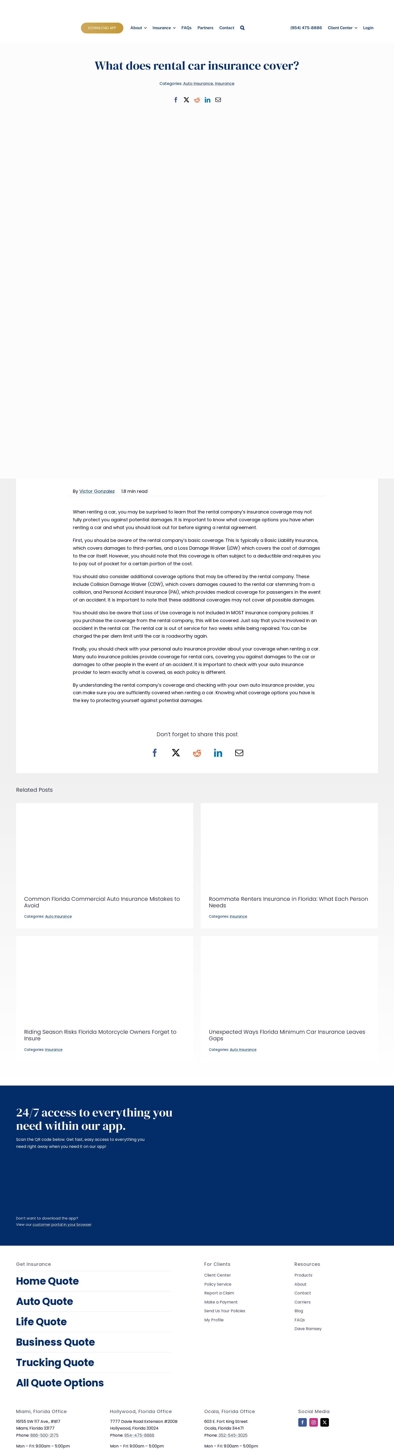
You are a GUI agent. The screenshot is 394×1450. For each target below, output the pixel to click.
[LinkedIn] (207, 100)
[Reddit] (197, 100)
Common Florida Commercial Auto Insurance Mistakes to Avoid (102, 902)
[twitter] (324, 1422)
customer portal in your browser (62, 1224)
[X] (186, 100)
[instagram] (313, 1422)
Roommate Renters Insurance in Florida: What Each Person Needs (288, 902)
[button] (242, 28)
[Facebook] (176, 100)
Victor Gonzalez (97, 491)
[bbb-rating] (310, 1444)
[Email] (218, 100)
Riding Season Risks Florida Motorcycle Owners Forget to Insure (100, 1035)
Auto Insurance (198, 83)
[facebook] (302, 1422)
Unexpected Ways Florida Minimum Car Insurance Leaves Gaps (287, 1035)
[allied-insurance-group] (38, 4)
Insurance (224, 83)
